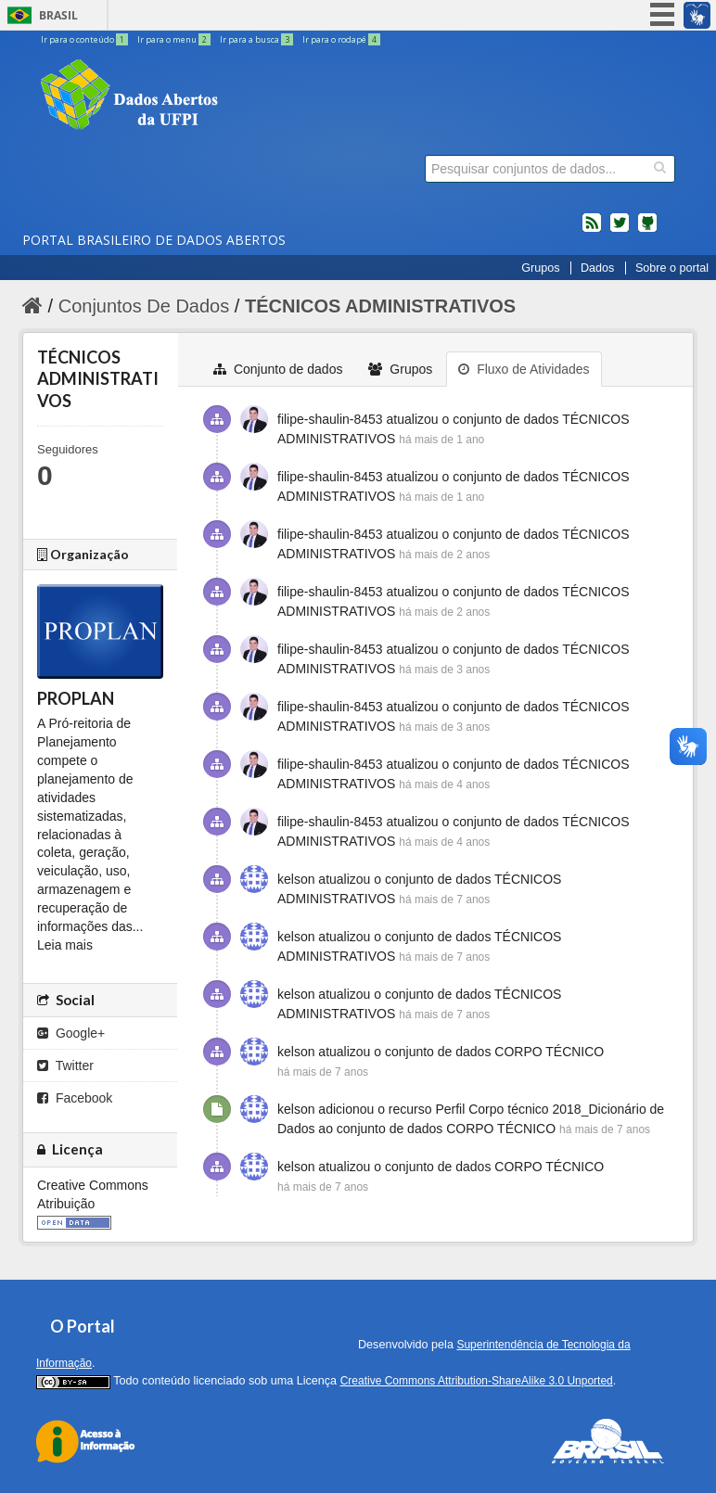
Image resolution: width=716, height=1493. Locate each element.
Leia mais (65, 945)
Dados (597, 268)
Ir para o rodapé (341, 39)
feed (591, 230)
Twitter (65, 1065)
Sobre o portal (672, 268)
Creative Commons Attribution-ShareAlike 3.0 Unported (476, 1380)
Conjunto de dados (277, 369)
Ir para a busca (257, 39)
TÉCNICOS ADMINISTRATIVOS (380, 306)
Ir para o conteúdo (85, 39)
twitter (619, 230)
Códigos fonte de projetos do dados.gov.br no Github (647, 230)
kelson (295, 879)
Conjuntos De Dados (144, 306)
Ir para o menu (174, 39)
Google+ (71, 1033)
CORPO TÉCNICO (549, 1051)
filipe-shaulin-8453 (330, 419)
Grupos (540, 268)
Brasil (58, 15)
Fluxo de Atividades (523, 369)
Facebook (74, 1098)
